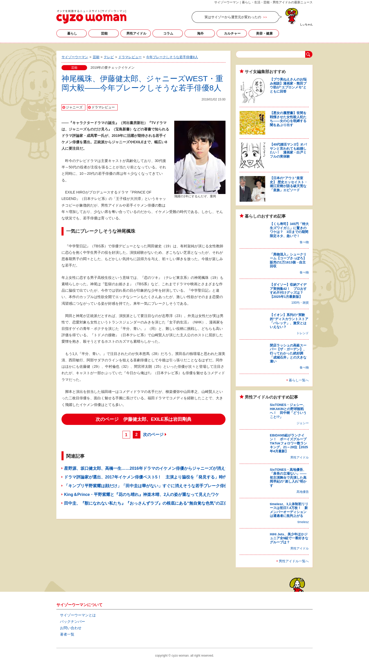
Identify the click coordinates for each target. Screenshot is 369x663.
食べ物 (304, 242)
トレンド (302, 333)
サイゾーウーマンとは (78, 615)
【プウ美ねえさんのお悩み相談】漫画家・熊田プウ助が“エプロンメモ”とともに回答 (288, 85)
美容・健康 (264, 33)
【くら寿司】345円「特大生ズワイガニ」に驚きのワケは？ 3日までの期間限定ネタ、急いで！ (289, 230)
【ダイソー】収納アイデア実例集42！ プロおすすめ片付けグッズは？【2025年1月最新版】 (288, 291)
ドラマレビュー (103, 107)
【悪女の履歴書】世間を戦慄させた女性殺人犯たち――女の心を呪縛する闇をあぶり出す (288, 119)
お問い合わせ (70, 628)
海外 (200, 33)
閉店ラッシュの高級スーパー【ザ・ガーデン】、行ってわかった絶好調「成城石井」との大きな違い (288, 353)
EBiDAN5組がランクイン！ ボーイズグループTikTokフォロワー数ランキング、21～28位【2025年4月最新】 (289, 443)
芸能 (104, 33)
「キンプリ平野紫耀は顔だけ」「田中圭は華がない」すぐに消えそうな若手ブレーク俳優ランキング (156, 486)
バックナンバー (72, 621)
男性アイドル (136, 33)
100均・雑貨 (300, 302)
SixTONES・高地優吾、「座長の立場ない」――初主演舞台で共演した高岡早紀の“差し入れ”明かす (288, 477)
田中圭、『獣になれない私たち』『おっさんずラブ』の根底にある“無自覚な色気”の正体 (146, 503)
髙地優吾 (302, 492)
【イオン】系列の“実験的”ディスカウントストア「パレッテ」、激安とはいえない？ (289, 321)
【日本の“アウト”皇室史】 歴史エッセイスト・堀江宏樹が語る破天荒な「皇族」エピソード (289, 184)
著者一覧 (67, 634)
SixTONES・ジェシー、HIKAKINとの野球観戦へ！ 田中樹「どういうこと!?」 (288, 411)
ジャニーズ (74, 107)
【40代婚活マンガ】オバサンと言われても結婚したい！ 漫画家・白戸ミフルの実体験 (288, 150)
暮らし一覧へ (299, 380)
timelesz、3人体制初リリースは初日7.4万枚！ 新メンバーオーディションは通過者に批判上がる (289, 510)
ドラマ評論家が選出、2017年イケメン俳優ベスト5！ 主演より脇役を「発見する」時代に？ (149, 477)
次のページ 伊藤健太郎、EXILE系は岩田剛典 (144, 419)
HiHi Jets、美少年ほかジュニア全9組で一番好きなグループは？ (289, 538)
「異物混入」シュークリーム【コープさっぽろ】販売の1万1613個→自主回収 (288, 260)
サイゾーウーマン (91, 17)
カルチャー (232, 33)
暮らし (72, 33)
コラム (168, 33)
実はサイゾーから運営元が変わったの (232, 17)
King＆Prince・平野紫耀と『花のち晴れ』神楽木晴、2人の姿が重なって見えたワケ (141, 494)
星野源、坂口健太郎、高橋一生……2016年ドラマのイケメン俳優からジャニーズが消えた (146, 468)
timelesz (303, 522)
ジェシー (302, 423)
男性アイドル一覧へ (294, 561)
